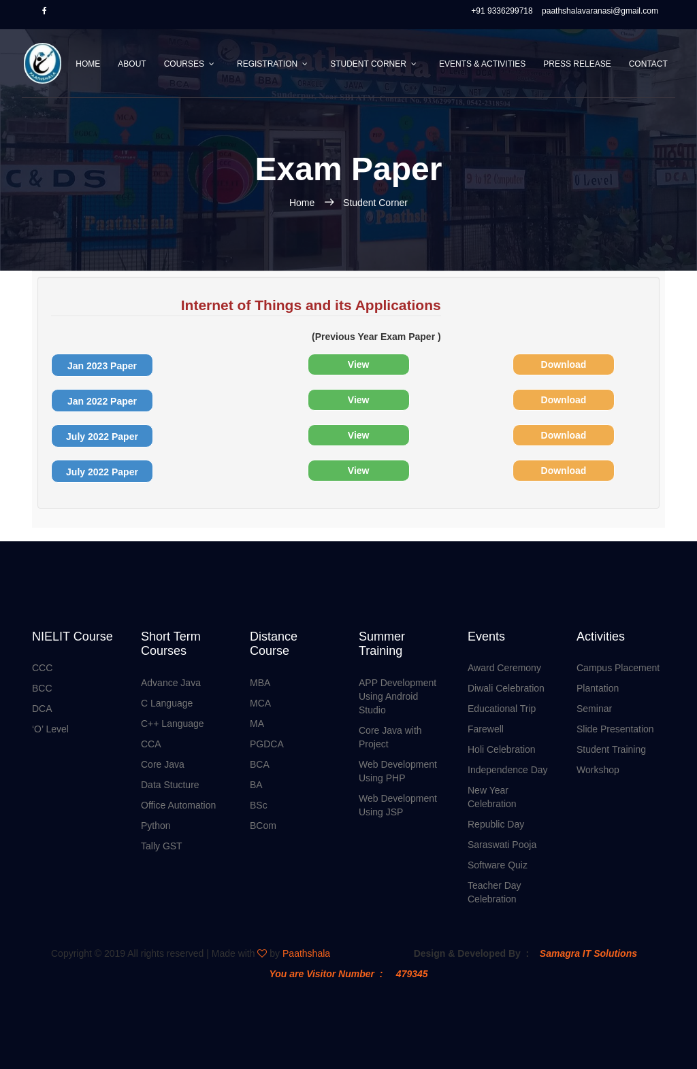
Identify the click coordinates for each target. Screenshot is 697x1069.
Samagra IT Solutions (588, 953)
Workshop (598, 769)
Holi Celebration (502, 749)
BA (256, 784)
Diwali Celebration (506, 688)
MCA (260, 703)
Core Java (162, 764)
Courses (184, 64)
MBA (260, 682)
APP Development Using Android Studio (397, 696)
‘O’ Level (50, 729)
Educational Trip (502, 708)
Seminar (594, 708)
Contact (648, 64)
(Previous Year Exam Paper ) (246, 318)
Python (156, 825)
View (359, 364)
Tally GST (161, 846)
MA (257, 723)
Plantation (598, 688)
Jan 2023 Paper (102, 365)
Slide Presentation (615, 729)
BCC (42, 688)
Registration (267, 64)
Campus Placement (618, 667)
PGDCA (267, 744)
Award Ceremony (504, 667)
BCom (263, 825)
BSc (259, 805)
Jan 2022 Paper (102, 401)
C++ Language (172, 723)
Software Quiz (498, 865)
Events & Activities (482, 64)
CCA (151, 744)
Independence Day (508, 769)
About (132, 64)
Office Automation (178, 805)
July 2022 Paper (102, 436)
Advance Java (171, 682)
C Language (167, 703)
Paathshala (306, 953)
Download (564, 364)
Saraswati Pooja (502, 844)
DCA (42, 708)
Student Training (611, 749)
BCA (260, 764)
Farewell (486, 729)
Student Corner (368, 64)
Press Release (577, 64)
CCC (42, 667)
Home (88, 64)
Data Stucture (170, 784)
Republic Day (496, 824)
